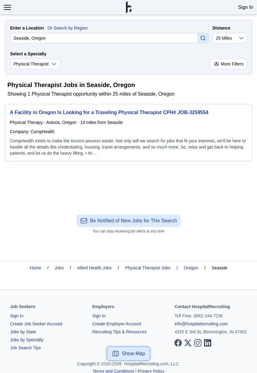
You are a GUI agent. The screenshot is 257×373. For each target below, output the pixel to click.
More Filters (228, 64)
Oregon (191, 267)
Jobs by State (23, 331)
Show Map (128, 353)
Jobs (59, 267)
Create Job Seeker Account (36, 323)
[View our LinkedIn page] (207, 343)
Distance (221, 28)
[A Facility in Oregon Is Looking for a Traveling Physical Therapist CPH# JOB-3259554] (128, 132)
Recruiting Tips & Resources (119, 331)
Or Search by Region (68, 28)
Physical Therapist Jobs (148, 267)
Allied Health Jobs (94, 267)
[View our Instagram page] (197, 343)
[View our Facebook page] (178, 343)
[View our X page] (188, 343)
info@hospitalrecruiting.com (201, 323)
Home (35, 267)
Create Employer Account (116, 323)
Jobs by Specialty (27, 339)
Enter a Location (27, 28)
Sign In (245, 7)
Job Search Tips (25, 347)
